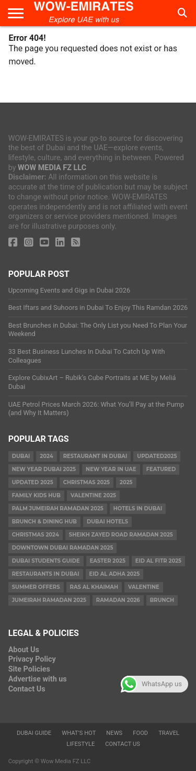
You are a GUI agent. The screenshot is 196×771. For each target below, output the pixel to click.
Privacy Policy (32, 659)
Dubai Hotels (107, 521)
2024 (46, 456)
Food (140, 733)
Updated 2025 (32, 482)
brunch (162, 600)
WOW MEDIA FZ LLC (52, 167)
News (114, 733)
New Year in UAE (111, 469)
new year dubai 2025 (44, 469)
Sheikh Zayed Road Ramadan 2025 (121, 534)
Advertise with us (37, 679)
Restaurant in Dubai (95, 456)
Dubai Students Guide (46, 560)
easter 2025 (107, 560)
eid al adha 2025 (114, 574)
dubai (21, 456)
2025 (126, 482)
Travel (168, 733)
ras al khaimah (94, 587)
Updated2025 (157, 456)
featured (161, 469)
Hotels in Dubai (137, 508)
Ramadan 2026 (118, 600)
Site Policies (29, 669)
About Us (23, 649)
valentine (143, 587)
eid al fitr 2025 (158, 560)
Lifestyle (80, 744)
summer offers (36, 587)
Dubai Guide (34, 733)
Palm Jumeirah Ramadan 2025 (57, 508)
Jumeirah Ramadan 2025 (49, 600)
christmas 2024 (35, 534)
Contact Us (26, 689)
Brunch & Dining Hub (44, 521)
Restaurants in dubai (45, 574)
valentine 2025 (93, 495)
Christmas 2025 (86, 482)
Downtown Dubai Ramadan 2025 (62, 547)
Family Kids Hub (36, 495)
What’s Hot (79, 733)
